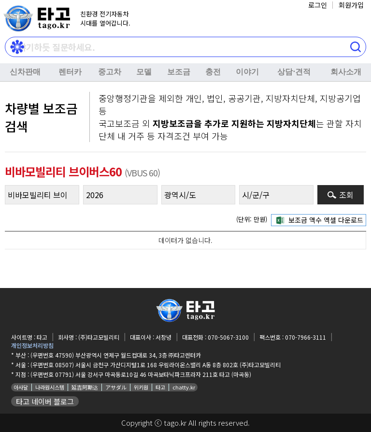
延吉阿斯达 (84, 387)
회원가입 (351, 5)
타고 (160, 387)
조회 (346, 195)
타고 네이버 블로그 (45, 401)
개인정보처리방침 (32, 345)
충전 (213, 72)
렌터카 (70, 72)
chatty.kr (183, 387)
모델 (144, 72)
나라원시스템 (49, 387)
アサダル (116, 387)
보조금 (178, 72)
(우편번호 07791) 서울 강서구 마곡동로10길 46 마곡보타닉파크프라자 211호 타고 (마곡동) (140, 374)
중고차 (109, 72)
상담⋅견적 (294, 72)
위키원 (141, 387)
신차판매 (25, 72)
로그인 (317, 5)
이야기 (247, 72)
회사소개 (345, 72)
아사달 (21, 387)
